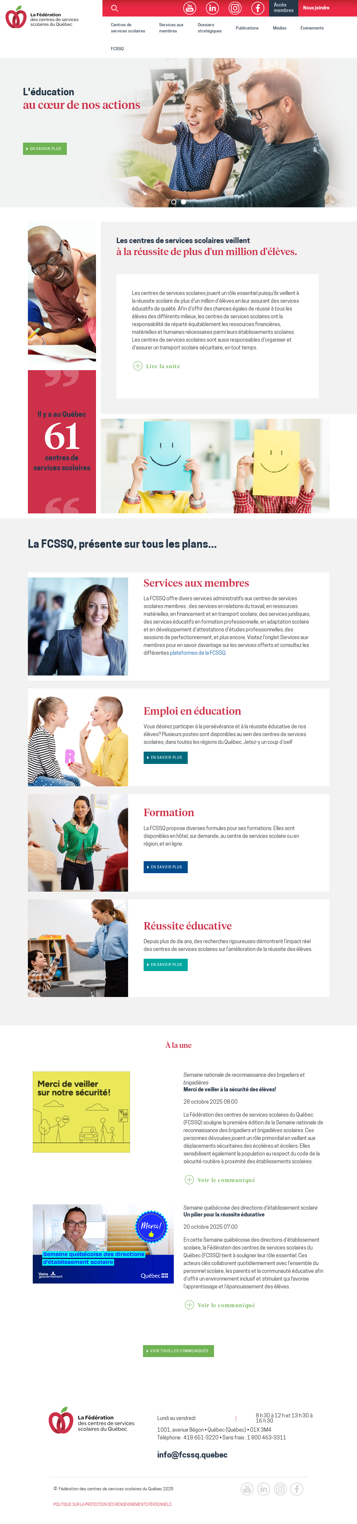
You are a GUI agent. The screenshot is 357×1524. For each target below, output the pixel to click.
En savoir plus (46, 149)
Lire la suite (163, 366)
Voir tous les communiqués (179, 1351)
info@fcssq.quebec (192, 1456)
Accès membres (283, 8)
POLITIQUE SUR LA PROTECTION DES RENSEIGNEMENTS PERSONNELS (113, 1505)
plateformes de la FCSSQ (197, 653)
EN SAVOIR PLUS (167, 758)
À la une (178, 1045)
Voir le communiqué (227, 1180)
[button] (174, 202)
